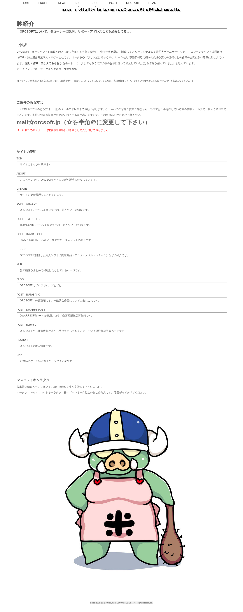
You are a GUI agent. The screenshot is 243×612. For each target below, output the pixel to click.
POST (136, 15)
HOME (49, 15)
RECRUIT (156, 15)
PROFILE (67, 15)
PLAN (175, 15)
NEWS (85, 15)
